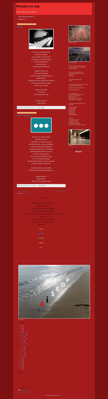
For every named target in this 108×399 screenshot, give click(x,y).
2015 (21, 363)
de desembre (23, 333)
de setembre (23, 338)
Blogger (61, 395)
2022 (21, 326)
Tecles (19, 27)
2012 (21, 369)
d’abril (22, 351)
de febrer (23, 354)
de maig (22, 349)
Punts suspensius (24, 115)
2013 (21, 367)
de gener (23, 356)
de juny (22, 347)
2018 (21, 358)
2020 (21, 330)
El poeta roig (22, 389)
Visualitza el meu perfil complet (24, 391)
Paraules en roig (27, 6)
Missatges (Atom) (26, 193)
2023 (21, 324)
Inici (41, 191)
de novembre (23, 335)
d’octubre (23, 337)
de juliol (22, 342)
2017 (21, 360)
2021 (21, 328)
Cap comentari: (33, 107)
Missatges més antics (60, 191)
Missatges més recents (22, 191)
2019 (21, 332)
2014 (21, 365)
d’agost (22, 340)
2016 (21, 362)
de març (22, 352)
